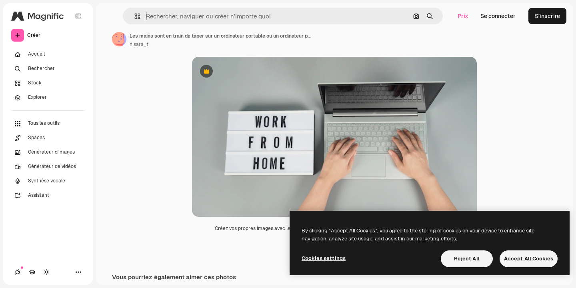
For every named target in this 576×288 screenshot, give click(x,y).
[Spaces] (48, 138)
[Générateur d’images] (48, 152)
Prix (463, 16)
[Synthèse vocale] (48, 181)
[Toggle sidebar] (78, 16)
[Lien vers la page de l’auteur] (119, 39)
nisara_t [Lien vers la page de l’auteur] (139, 44)
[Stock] (48, 83)
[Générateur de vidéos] (48, 166)
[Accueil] (48, 54)
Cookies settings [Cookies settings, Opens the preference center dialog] (324, 258)
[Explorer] (48, 97)
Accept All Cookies (528, 258)
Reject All (467, 258)
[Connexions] (17, 272)
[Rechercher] (48, 68)
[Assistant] (48, 195)
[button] (134, 16)
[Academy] (32, 272)
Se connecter (498, 16)
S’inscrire (547, 16)
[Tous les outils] (48, 123)
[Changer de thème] (46, 272)
